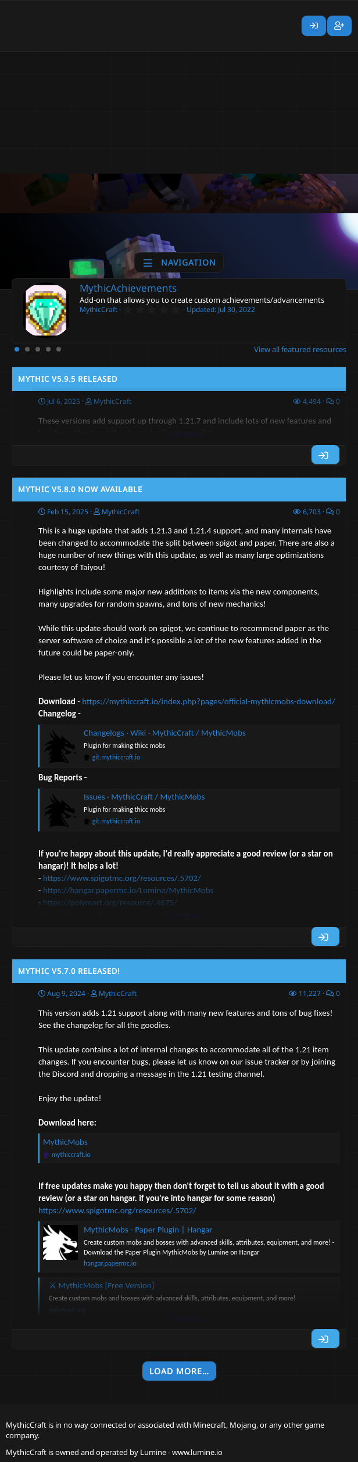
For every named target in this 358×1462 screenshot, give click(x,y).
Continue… (189, 434)
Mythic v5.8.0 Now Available (80, 489)
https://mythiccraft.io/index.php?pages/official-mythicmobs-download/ (208, 701)
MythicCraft (120, 512)
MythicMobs (65, 1142)
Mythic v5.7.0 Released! (69, 971)
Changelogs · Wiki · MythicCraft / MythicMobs (165, 733)
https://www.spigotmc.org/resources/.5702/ (117, 1210)
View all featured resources (300, 349)
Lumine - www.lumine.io (181, 1452)
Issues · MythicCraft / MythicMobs (144, 796)
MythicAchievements (128, 288)
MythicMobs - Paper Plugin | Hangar (148, 1229)
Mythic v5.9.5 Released (67, 379)
